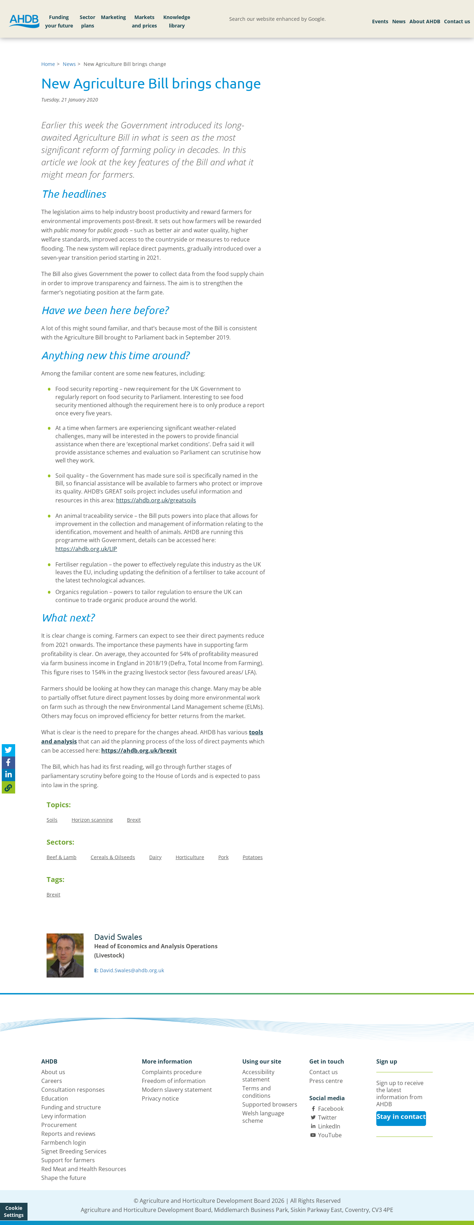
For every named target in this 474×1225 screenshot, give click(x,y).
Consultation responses (73, 1090)
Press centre (326, 1081)
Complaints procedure (172, 1072)
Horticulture (190, 857)
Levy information (63, 1116)
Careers (51, 1081)
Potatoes (253, 857)
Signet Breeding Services (74, 1151)
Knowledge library (176, 21)
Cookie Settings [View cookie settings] (14, 1211)
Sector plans (87, 21)
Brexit (134, 819)
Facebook (331, 1109)
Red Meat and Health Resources (83, 1169)
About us (53, 1072)
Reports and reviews (68, 1134)
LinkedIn (329, 1126)
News (399, 21)
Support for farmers (68, 1160)
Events (380, 21)
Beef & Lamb (62, 857)
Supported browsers (269, 1104)
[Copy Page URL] (8, 787)
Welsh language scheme (263, 1117)
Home (48, 64)
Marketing (113, 17)
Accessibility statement (258, 1075)
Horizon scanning (92, 819)
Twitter (327, 1117)
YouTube (330, 1135)
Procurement (59, 1125)
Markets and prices (144, 21)
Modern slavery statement (177, 1090)
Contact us (457, 21)
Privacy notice (160, 1098)
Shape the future (63, 1178)
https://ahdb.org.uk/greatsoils (156, 500)
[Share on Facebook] (8, 763)
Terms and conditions (256, 1092)
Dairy (155, 857)
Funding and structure (71, 1107)
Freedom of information (174, 1081)
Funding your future (59, 21)
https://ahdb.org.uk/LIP (86, 549)
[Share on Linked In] (8, 775)
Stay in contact (401, 1116)
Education (54, 1098)
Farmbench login (63, 1142)
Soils (52, 819)
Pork (223, 857)
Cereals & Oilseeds (113, 857)
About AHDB (424, 21)
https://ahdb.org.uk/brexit (139, 750)
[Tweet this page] (8, 750)
